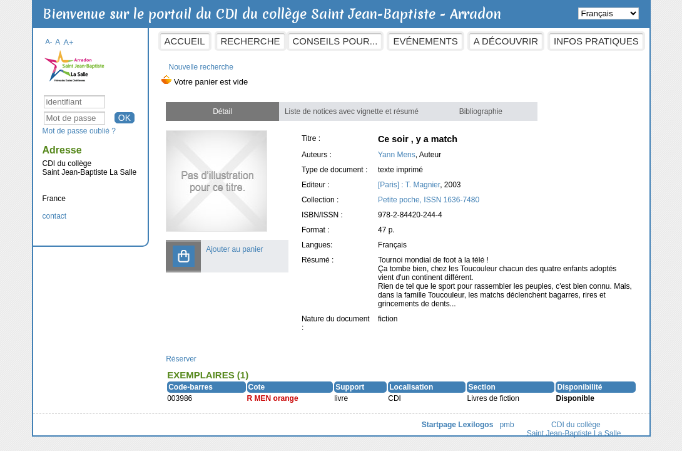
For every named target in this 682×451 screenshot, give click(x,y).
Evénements (425, 41)
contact (55, 216)
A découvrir (506, 41)
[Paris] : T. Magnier (409, 184)
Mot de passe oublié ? (79, 131)
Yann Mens (396, 154)
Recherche (250, 41)
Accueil (185, 41)
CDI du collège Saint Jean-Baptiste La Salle (574, 429)
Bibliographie (480, 111)
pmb (506, 424)
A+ (68, 42)
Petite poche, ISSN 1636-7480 (428, 199)
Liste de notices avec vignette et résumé (352, 111)
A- (49, 41)
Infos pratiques (596, 41)
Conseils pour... (335, 41)
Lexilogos (475, 424)
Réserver (181, 359)
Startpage (439, 424)
